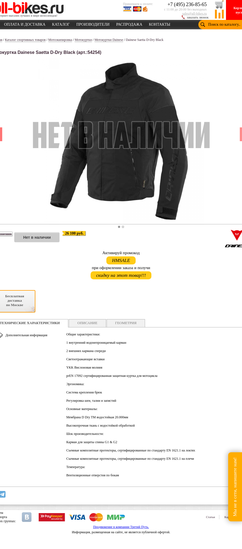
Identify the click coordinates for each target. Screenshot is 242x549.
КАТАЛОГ (61, 23)
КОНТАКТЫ (159, 23)
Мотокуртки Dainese (108, 40)
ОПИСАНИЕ (87, 323)
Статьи (210, 517)
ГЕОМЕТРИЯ (126, 323)
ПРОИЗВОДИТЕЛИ (92, 23)
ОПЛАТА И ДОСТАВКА (25, 23)
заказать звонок (198, 17)
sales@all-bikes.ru (194, 13)
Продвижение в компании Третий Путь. (121, 527)
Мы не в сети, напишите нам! (235, 486)
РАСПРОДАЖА (129, 23)
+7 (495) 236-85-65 (187, 4)
